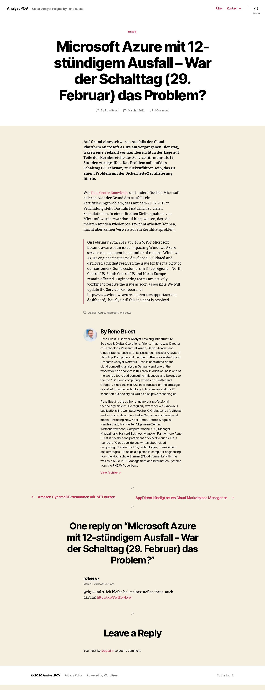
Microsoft (113, 313)
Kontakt (232, 8)
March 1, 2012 (136, 110)
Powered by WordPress (104, 680)
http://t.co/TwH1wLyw (115, 602)
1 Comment (162, 110)
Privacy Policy (74, 680)
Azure (102, 313)
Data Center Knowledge (111, 193)
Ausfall (92, 313)
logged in (107, 655)
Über (219, 8)
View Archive (110, 473)
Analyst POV (18, 8)
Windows (126, 313)
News (132, 32)
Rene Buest (111, 110)
